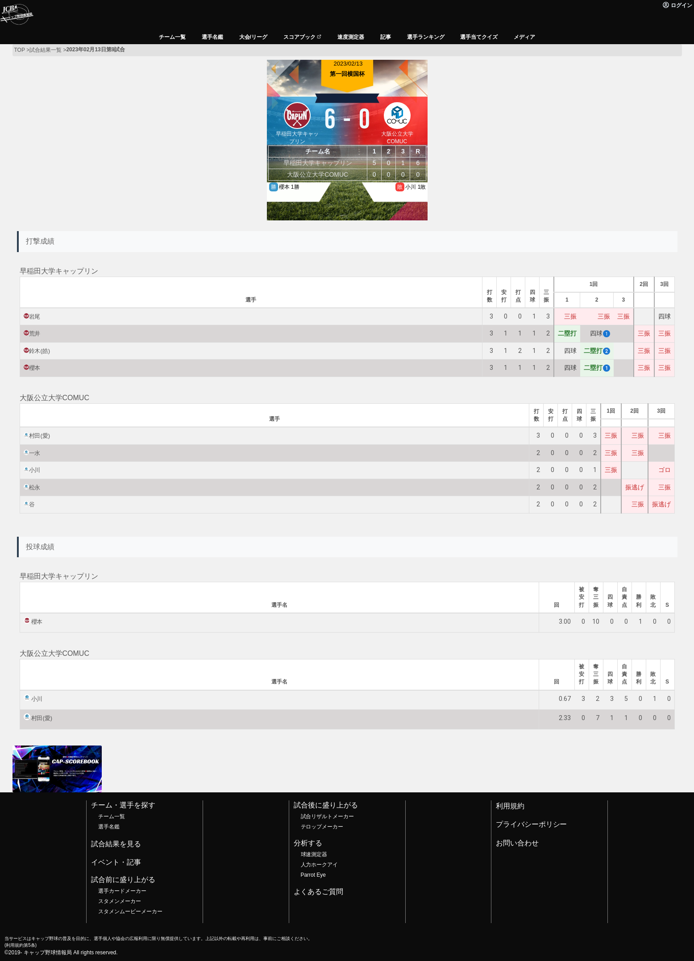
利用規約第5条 (20, 945)
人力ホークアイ (319, 865)
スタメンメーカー (119, 901)
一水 (35, 453)
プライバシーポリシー (531, 824)
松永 (35, 487)
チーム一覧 (111, 816)
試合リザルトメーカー (327, 816)
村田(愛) (39, 435)
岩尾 (35, 316)
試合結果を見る (116, 844)
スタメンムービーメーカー (130, 911)
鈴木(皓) (39, 351)
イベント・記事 (116, 862)
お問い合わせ (517, 843)
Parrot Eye (313, 875)
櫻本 (35, 368)
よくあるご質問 (319, 891)
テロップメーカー (322, 827)
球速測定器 (314, 854)
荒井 (35, 333)
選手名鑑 (109, 827)
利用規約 (510, 806)
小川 (35, 470)
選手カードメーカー (122, 891)
